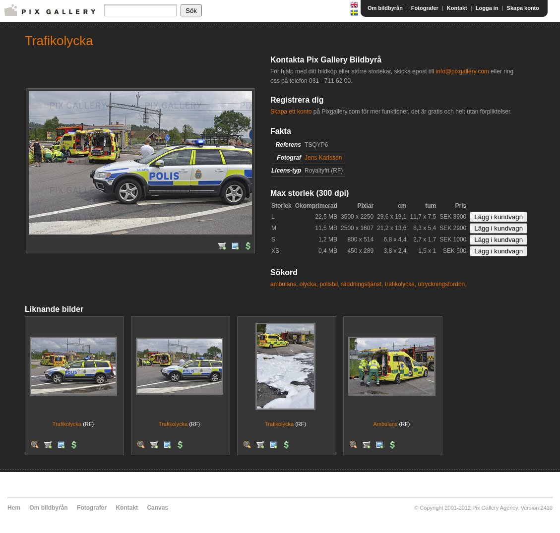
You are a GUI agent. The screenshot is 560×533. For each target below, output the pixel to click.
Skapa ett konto (290, 111)
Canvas (157, 507)
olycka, (309, 284)
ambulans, (284, 284)
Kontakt (457, 8)
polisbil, (329, 284)
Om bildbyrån (385, 8)
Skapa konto (523, 8)
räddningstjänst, (362, 284)
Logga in (487, 8)
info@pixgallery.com (462, 71)
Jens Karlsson (323, 157)
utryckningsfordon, (442, 284)
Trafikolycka (67, 424)
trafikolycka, (400, 284)
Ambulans (385, 424)
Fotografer (424, 8)
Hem (13, 507)
